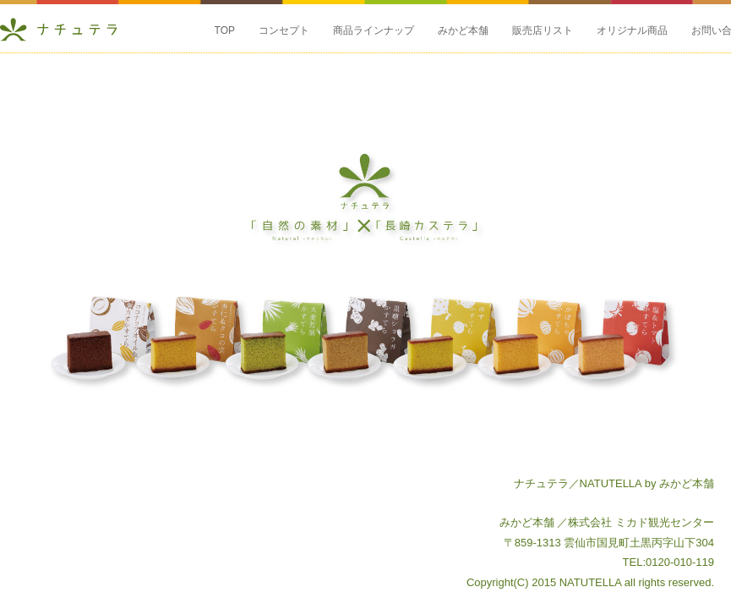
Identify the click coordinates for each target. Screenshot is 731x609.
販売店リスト (542, 30)
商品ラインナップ (373, 30)
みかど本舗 (463, 30)
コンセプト (284, 30)
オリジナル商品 (632, 30)
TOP (225, 30)
